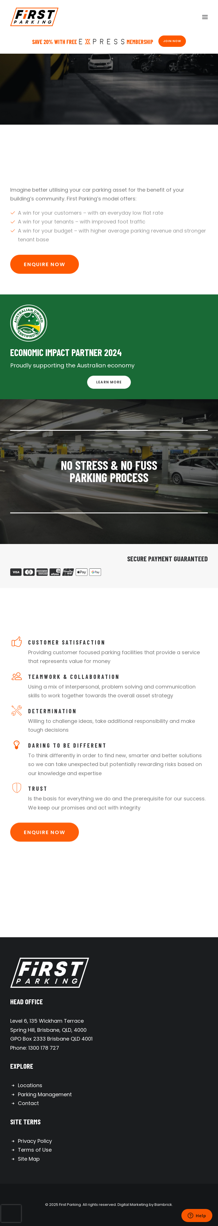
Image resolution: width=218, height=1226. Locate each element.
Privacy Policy (35, 1141)
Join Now (172, 41)
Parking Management (45, 1094)
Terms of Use (35, 1149)
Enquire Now (44, 276)
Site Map (29, 1158)
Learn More (109, 394)
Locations (30, 1085)
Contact (28, 1103)
